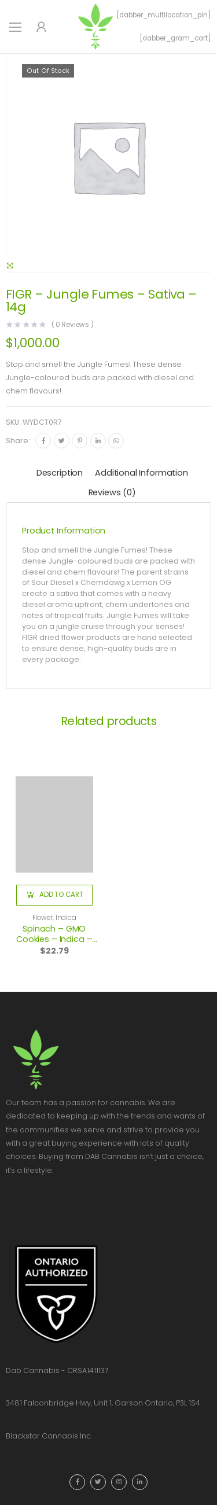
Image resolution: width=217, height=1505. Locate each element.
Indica (66, 917)
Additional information (141, 473)
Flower (42, 917)
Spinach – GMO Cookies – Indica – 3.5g (54, 939)
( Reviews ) (73, 325)
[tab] (59, 473)
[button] (54, 895)
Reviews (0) (112, 492)
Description (59, 473)
